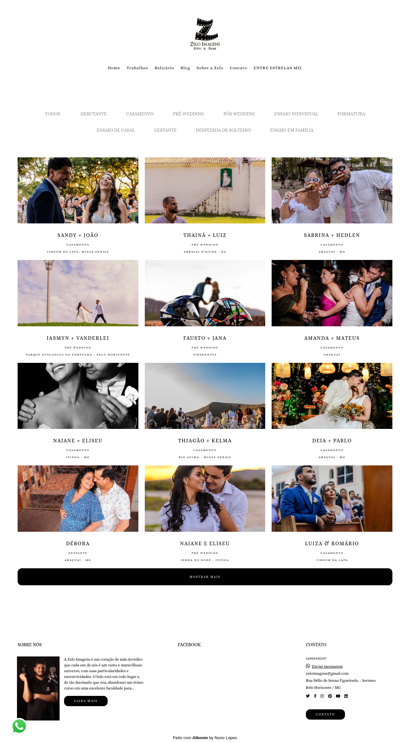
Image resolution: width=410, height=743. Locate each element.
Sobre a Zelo (210, 67)
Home (114, 67)
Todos (52, 113)
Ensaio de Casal (115, 130)
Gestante (165, 130)
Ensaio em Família (292, 130)
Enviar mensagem (327, 666)
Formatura (351, 113)
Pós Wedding (239, 113)
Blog (185, 67)
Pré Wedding (188, 113)
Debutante (93, 113)
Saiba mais (86, 701)
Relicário (164, 67)
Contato (238, 67)
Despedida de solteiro (223, 130)
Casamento (139, 113)
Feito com (205, 737)
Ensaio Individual (296, 113)
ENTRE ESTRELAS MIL (277, 67)
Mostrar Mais (205, 577)
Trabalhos (137, 67)
